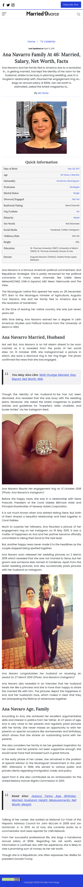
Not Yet (75, 199)
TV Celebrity (47, 41)
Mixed (76, 217)
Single (76, 193)
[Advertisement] (27, 25)
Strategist (74, 187)
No (78, 211)
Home (31, 41)
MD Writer (43, 93)
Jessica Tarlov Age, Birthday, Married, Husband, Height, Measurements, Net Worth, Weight (44, 800)
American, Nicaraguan (68, 181)
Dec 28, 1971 (73, 168)
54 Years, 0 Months (70, 175)
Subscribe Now (71, 4)
